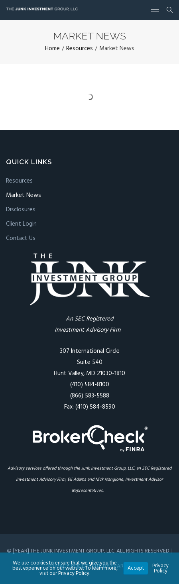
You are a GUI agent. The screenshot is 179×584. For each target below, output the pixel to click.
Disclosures (20, 209)
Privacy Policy (160, 568)
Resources (19, 181)
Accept (136, 568)
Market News (23, 195)
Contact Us (20, 238)
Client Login (21, 224)
